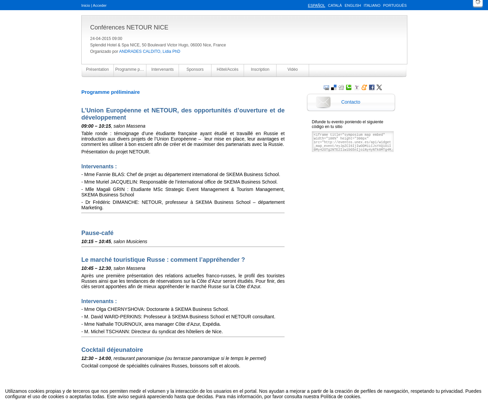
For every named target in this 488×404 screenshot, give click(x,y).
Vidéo (292, 69)
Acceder (99, 5)
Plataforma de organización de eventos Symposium (247, 392)
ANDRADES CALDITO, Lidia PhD (149, 51)
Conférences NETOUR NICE (129, 27)
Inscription (260, 69)
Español (316, 5)
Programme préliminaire (130, 69)
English (353, 5)
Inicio (85, 5)
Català (335, 5)
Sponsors (195, 69)
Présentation (97, 69)
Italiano (372, 5)
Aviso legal (176, 392)
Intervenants (162, 69)
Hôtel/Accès (227, 69)
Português (395, 5)
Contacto (350, 102)
